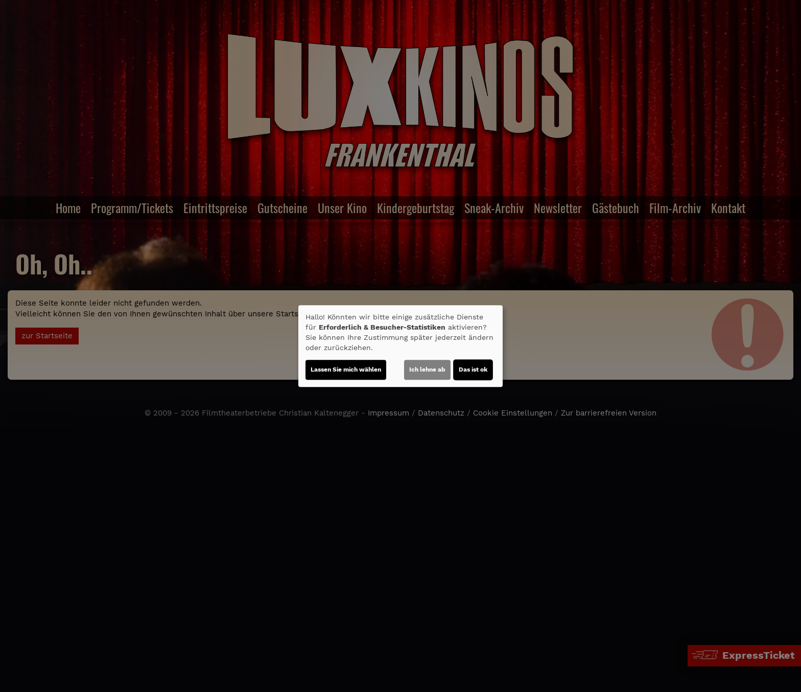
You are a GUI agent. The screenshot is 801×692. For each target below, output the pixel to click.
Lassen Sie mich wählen (346, 369)
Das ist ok (473, 369)
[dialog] (400, 346)
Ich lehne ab (427, 369)
